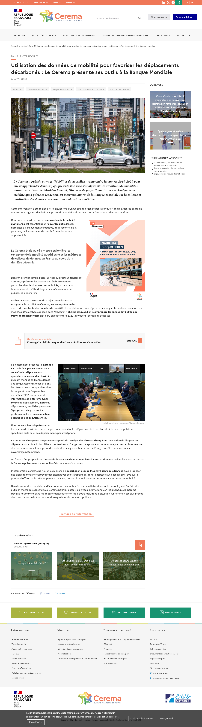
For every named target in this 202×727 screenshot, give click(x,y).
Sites (55, 2)
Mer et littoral (110, 663)
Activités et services (44, 35)
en (192, 2)
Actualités (183, 35)
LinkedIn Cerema (161, 673)
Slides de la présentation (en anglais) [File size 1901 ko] (31, 543)
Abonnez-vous (126, 612)
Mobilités (17, 89)
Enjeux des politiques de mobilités (169, 173)
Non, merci (166, 718)
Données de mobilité (37, 89)
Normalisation (64, 653)
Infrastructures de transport (116, 653)
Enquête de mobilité (62, 89)
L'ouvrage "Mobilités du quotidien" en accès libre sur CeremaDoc (64, 342)
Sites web (154, 663)
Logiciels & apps (157, 658)
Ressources (39, 2)
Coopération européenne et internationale (77, 658)
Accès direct (19, 2)
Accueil (14, 46)
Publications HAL (158, 648)
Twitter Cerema (160, 668)
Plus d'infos (35, 722)
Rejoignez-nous (34, 612)
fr (186, 2)
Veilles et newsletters (21, 663)
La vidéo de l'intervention (76, 513)
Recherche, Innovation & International (126, 35)
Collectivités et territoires (79, 35)
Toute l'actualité (19, 644)
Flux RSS (15, 653)
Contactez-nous (81, 612)
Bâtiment (108, 644)
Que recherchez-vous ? (108, 18)
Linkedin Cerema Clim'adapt (166, 678)
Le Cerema (19, 35)
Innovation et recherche (69, 644)
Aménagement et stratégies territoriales (122, 639)
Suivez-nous (173, 612)
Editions (153, 639)
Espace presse (18, 677)
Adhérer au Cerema (21, 639)
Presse (69, 2)
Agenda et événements (22, 648)
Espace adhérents (184, 17)
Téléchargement (140, 545)
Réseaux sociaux (19, 658)
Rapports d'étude (158, 644)
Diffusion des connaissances (70, 648)
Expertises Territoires (21, 668)
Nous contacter (159, 17)
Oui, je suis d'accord (142, 718)
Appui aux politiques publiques (72, 639)
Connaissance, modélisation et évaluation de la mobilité (168, 164)
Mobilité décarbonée (119, 89)
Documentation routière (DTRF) (164, 653)
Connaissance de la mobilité (91, 89)
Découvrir (132, 341)
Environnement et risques (115, 658)
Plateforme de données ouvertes (26, 672)
